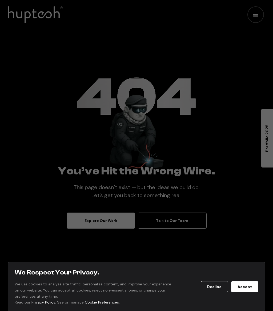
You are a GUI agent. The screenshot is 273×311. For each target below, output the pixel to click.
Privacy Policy (43, 302)
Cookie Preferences (102, 302)
